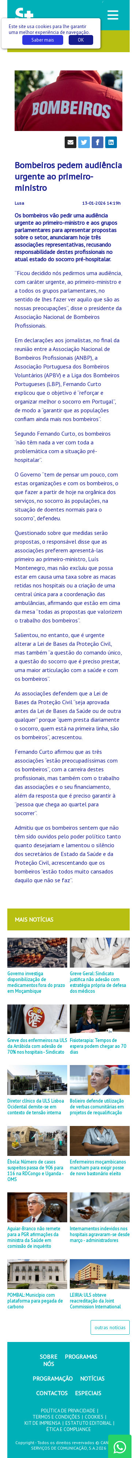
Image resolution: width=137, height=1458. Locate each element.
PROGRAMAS (81, 1356)
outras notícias (110, 1327)
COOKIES (94, 1417)
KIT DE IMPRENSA (42, 1423)
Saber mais (42, 40)
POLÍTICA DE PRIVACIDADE (68, 1411)
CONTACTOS (52, 1393)
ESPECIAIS (88, 1393)
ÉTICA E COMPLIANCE (68, 1429)
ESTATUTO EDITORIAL (88, 1423)
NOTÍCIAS (92, 1378)
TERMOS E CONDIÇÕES (56, 1417)
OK (81, 40)
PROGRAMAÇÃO (53, 1378)
